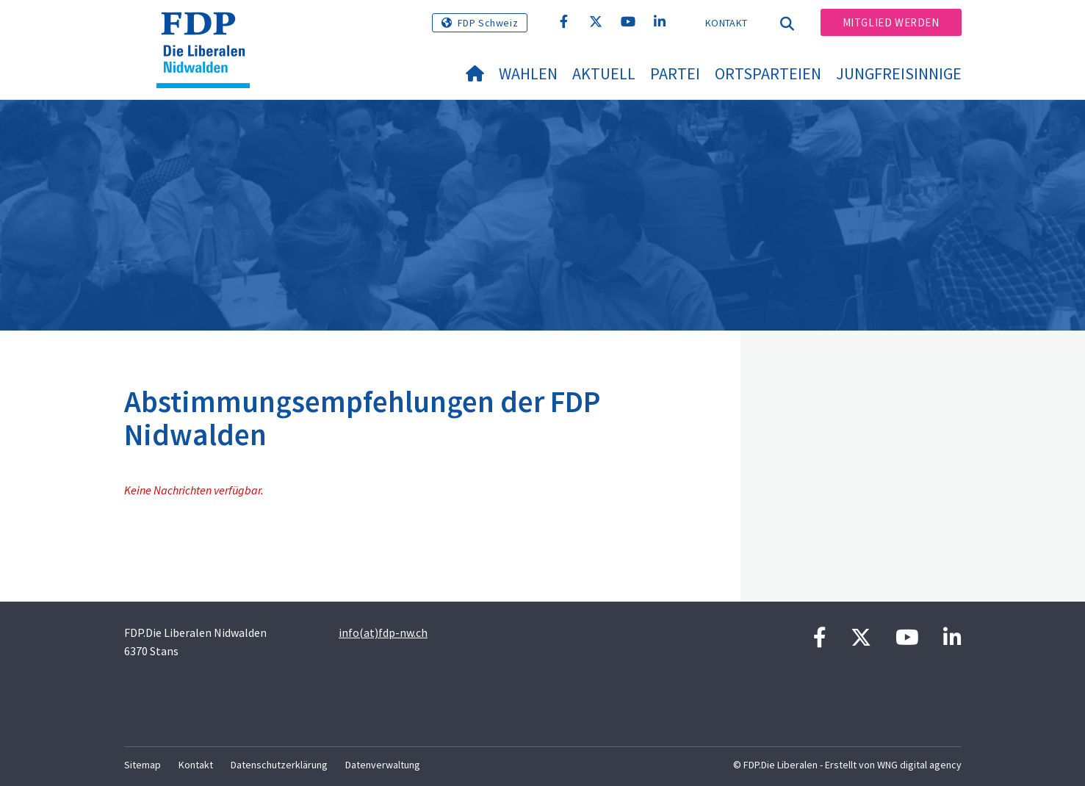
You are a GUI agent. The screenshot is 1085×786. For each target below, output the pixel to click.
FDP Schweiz (488, 22)
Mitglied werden (891, 22)
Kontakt (726, 22)
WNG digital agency (919, 764)
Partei (675, 73)
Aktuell (603, 73)
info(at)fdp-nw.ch (383, 632)
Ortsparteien (768, 73)
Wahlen (528, 73)
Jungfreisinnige (899, 73)
